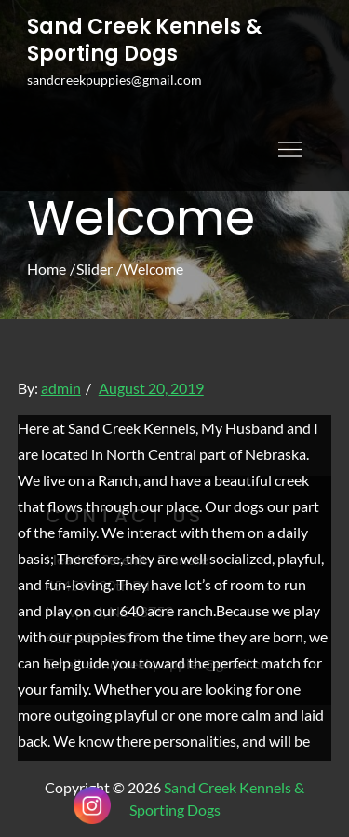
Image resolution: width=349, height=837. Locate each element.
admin (61, 388)
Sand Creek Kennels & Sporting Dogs (144, 40)
